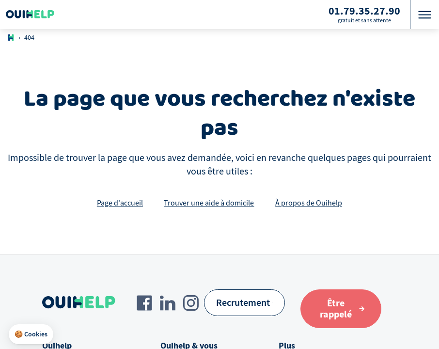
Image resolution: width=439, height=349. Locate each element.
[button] (31, 334)
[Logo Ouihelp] (30, 14)
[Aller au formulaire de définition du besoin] (340, 308)
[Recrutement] (244, 302)
